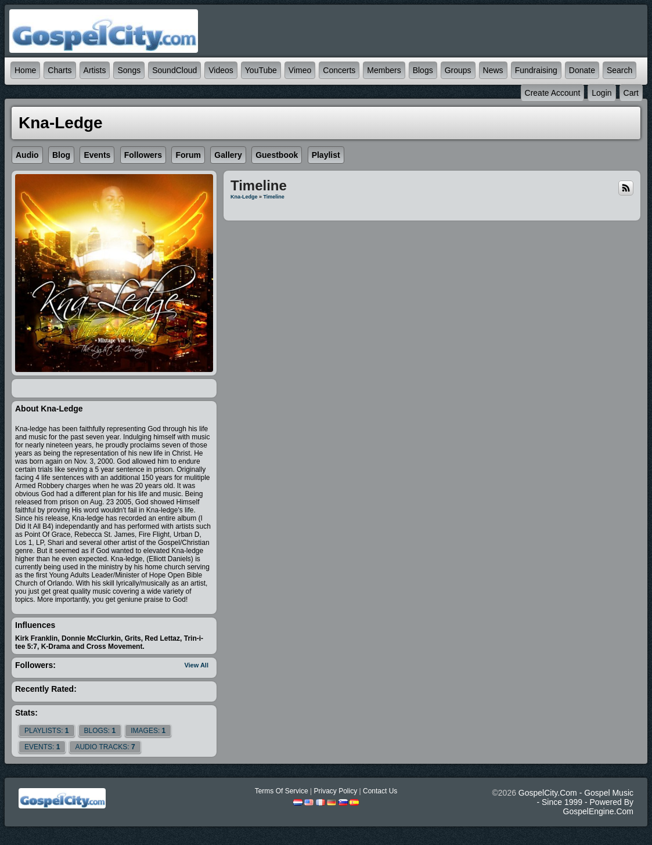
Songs (129, 70)
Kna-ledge (244, 197)
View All (196, 665)
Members (384, 70)
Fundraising (536, 70)
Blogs (423, 70)
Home (25, 70)
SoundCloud (174, 70)
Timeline (273, 197)
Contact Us (380, 791)
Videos (220, 70)
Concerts (339, 70)
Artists (95, 70)
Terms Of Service (281, 791)
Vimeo (300, 70)
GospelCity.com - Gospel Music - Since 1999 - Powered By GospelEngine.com (575, 802)
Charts (59, 70)
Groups (458, 70)
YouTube (261, 70)
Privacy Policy (335, 791)
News (493, 70)
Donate (582, 70)
